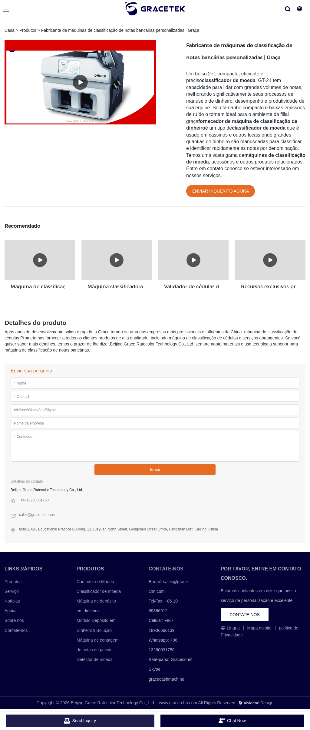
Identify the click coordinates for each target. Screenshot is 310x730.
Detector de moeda (95, 659)
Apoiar (11, 610)
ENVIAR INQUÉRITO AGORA (220, 191)
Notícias (12, 600)
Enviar (155, 469)
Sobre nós (14, 620)
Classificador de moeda (99, 591)
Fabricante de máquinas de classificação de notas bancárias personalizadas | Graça (120, 30)
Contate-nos (16, 630)
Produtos (27, 30)
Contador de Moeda (95, 581)
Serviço (12, 591)
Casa (10, 30)
